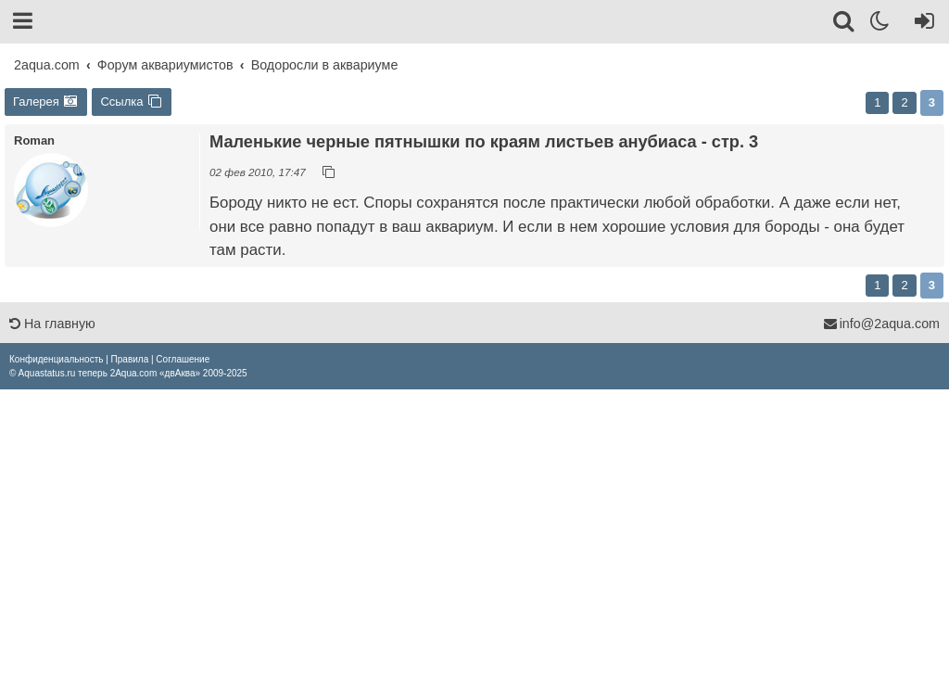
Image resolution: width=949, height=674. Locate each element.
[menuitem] (56, 359)
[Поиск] (844, 24)
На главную (52, 323)
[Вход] (921, 24)
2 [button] (904, 102)
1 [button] (877, 102)
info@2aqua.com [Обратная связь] (881, 323)
